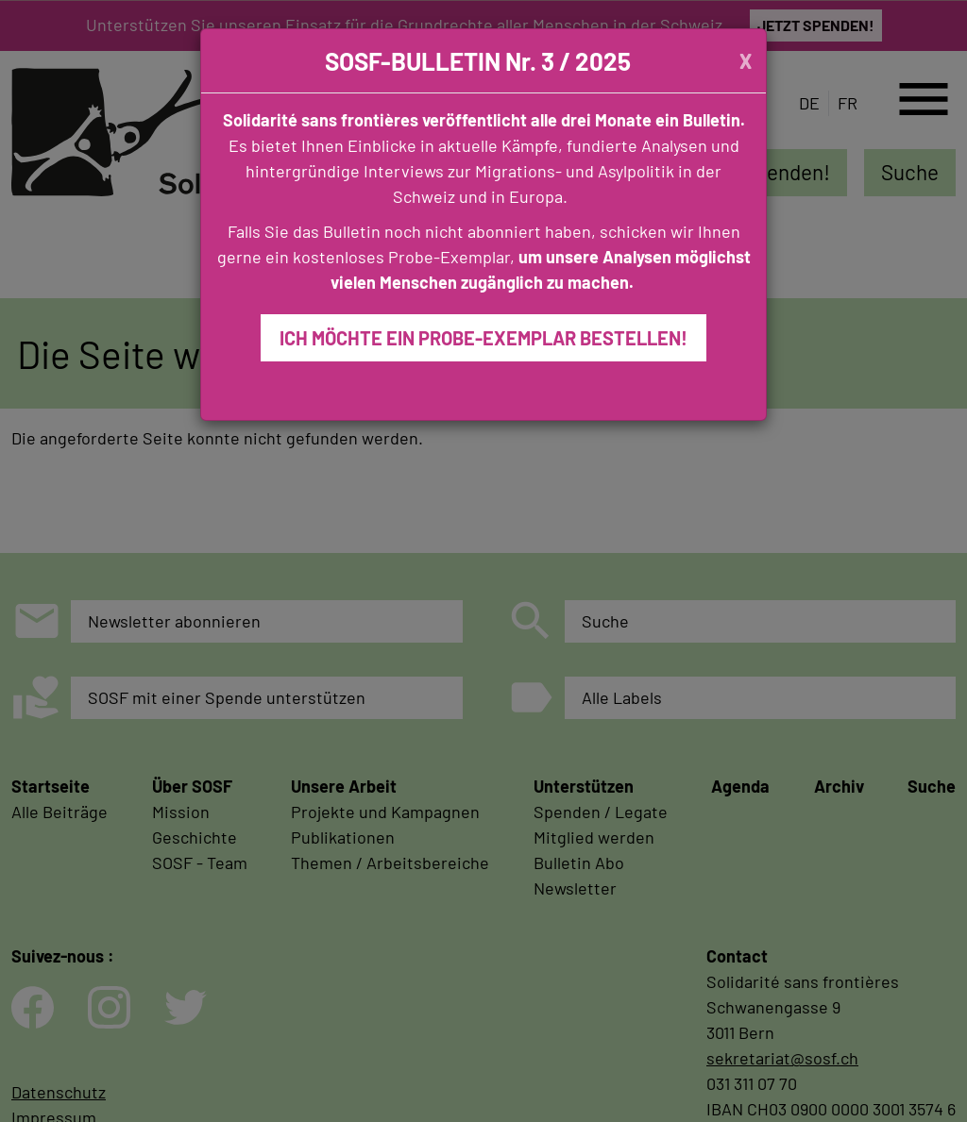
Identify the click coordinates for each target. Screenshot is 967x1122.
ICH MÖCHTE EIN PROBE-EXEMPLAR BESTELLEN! (483, 338)
